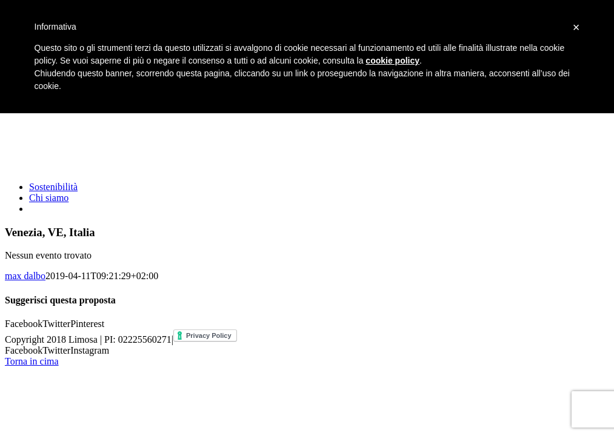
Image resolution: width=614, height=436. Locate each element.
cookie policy (392, 60)
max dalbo (25, 276)
